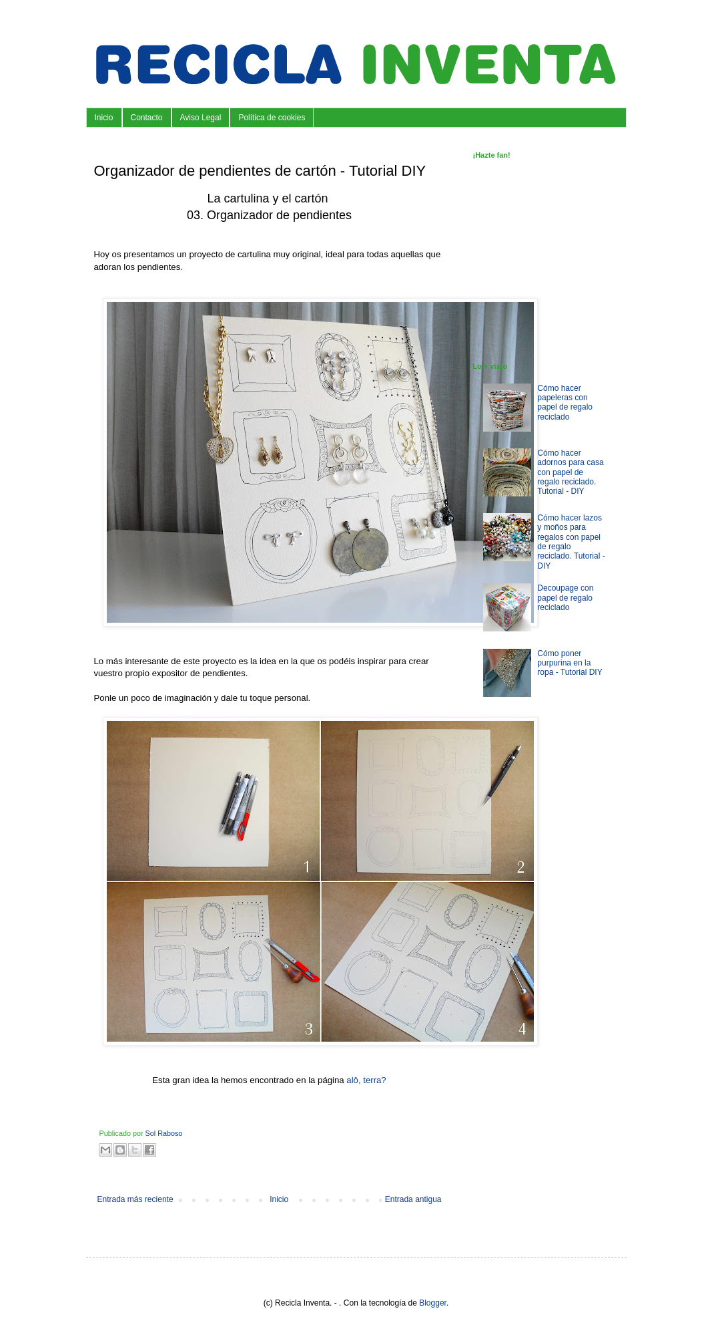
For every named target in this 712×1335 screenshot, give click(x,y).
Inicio (104, 117)
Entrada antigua (413, 1199)
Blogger (432, 1303)
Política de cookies (271, 117)
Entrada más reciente (135, 1199)
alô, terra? (366, 1080)
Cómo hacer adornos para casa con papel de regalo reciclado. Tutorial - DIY (570, 472)
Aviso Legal (201, 117)
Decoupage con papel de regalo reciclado (565, 597)
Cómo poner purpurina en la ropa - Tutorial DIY (569, 663)
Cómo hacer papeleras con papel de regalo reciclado (565, 403)
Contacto (147, 117)
